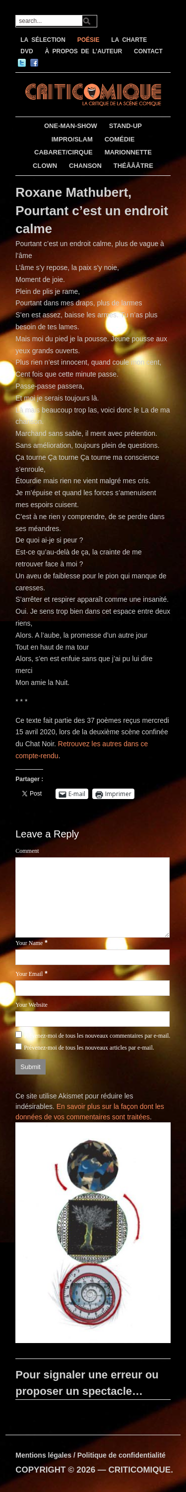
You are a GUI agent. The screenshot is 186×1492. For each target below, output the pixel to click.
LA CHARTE (129, 39)
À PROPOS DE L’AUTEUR (83, 51)
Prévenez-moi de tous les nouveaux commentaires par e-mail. (97, 1035)
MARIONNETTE (128, 152)
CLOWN (45, 165)
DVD (26, 51)
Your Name (29, 943)
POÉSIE (88, 39)
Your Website (31, 1004)
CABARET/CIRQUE (63, 152)
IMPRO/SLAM (72, 139)
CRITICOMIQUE (140, 1470)
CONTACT (148, 51)
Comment (27, 850)
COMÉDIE (120, 139)
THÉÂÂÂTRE (133, 165)
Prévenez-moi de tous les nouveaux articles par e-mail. (89, 1047)
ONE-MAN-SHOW (70, 126)
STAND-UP (125, 126)
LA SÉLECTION (42, 39)
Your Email (29, 973)
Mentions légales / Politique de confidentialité (90, 1455)
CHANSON (85, 165)
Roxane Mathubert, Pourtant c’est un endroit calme (91, 210)
